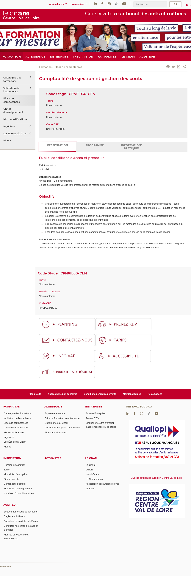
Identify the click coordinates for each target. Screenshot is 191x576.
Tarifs (7, 469)
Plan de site (35, 394)
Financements (11, 479)
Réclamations (155, 394)
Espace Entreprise (95, 413)
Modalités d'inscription (16, 474)
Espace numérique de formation (21, 511)
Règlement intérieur (14, 516)
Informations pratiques (132, 147)
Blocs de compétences (68, 67)
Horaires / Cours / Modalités (19, 493)
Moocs (7, 140)
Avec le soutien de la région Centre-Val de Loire (157, 477)
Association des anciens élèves (102, 483)
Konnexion (5, 567)
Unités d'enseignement (13, 110)
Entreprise (93, 406)
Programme (95, 145)
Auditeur (10, 504)
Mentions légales (132, 394)
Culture (89, 469)
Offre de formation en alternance (62, 418)
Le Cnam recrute (95, 479)
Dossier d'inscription (14, 465)
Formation (45, 67)
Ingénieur (9, 126)
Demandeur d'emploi (15, 483)
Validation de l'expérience (11, 90)
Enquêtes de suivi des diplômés (21, 521)
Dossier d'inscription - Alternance (62, 427)
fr (186, 4)
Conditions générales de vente (100, 394)
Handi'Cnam (92, 474)
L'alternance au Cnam (56, 422)
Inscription (12, 458)
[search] (150, 4)
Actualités (52, 458)
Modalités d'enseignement (18, 488)
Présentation (57, 145)
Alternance (53, 406)
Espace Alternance (55, 413)
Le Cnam (91, 458)
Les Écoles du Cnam (15, 133)
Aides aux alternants (56, 432)
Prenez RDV (92, 418)
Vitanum (90, 488)
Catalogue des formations (12, 79)
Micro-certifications (15, 119)
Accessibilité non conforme (62, 394)
